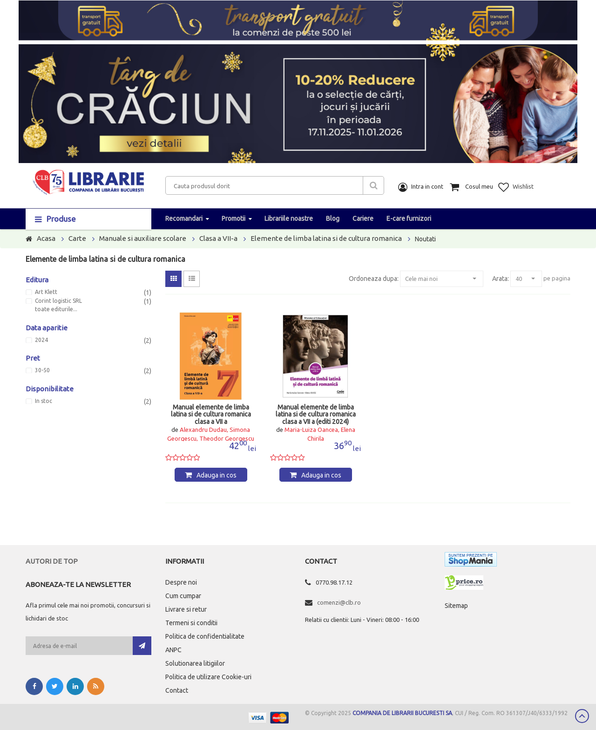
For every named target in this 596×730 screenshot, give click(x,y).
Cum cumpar (183, 596)
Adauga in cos (216, 475)
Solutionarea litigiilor (195, 663)
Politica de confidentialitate (204, 636)
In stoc (43, 401)
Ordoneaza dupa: (374, 278)
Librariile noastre (288, 218)
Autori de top (52, 561)
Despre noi (181, 582)
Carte (77, 238)
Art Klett (46, 292)
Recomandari (184, 218)
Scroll (582, 716)
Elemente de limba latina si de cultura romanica (326, 238)
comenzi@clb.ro (339, 602)
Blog (332, 218)
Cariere (362, 218)
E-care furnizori (408, 218)
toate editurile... (56, 309)
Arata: (500, 278)
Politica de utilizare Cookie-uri (208, 677)
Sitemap (456, 605)
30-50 (42, 370)
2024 (41, 340)
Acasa (46, 238)
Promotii (233, 218)
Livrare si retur (186, 609)
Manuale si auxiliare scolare (142, 238)
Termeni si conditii (191, 623)
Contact (176, 690)
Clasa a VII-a (218, 238)
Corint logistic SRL (58, 301)
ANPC (173, 650)
